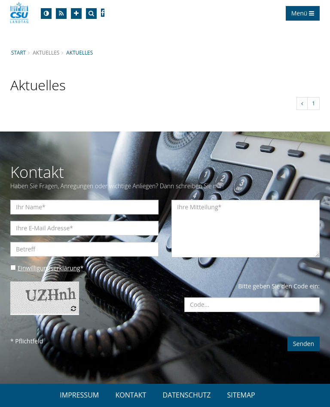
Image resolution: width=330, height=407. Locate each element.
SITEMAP (241, 395)
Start (18, 52)
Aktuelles (80, 52)
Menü (302, 13)
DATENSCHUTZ (187, 395)
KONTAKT (130, 395)
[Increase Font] (76, 13)
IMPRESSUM (79, 395)
